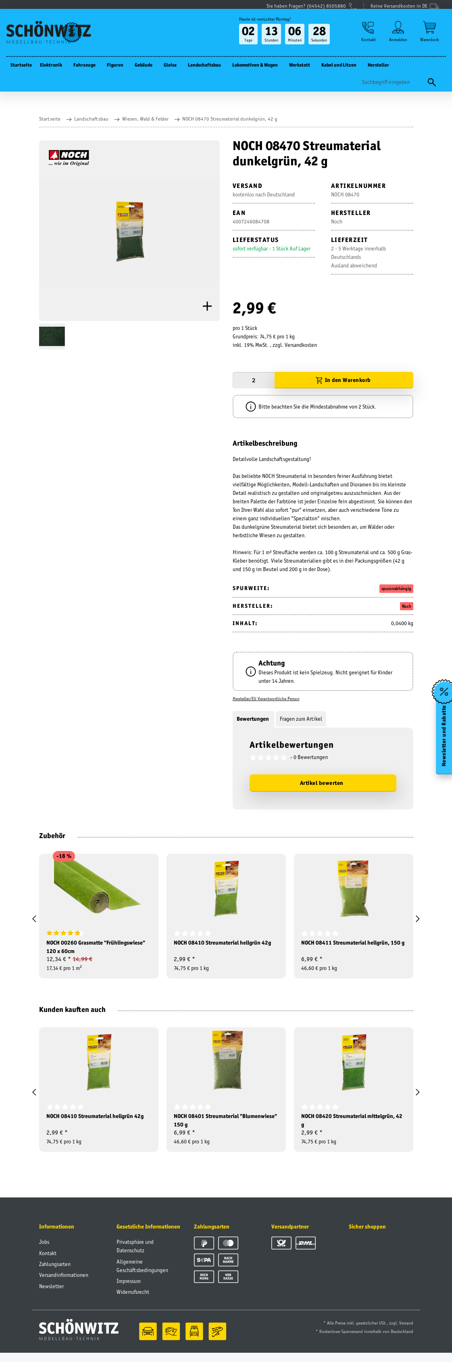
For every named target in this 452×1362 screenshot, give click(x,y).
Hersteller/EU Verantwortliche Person (266, 698)
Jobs (44, 1250)
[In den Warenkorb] (344, 380)
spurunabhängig (396, 588)
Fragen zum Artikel (301, 718)
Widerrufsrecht (133, 1300)
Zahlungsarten (55, 1272)
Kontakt (47, 1262)
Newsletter (51, 1295)
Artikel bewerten (322, 782)
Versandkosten (301, 344)
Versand (406, 1332)
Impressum (129, 1289)
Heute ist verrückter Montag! (262, 27)
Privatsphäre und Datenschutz (135, 1255)
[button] (366, 41)
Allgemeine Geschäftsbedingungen (142, 1275)
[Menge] (254, 380)
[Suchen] (392, 90)
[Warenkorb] (430, 41)
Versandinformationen (63, 1283)
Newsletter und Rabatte (443, 738)
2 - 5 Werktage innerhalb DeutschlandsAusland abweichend (358, 257)
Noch (406, 606)
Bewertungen (253, 718)
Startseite (21, 73)
